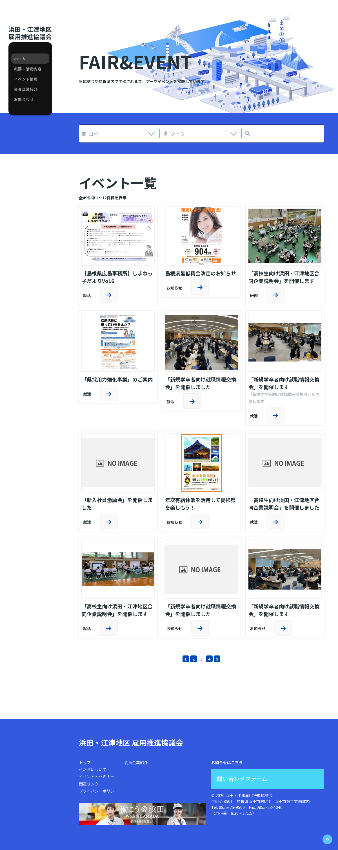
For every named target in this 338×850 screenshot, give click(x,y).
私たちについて (92, 769)
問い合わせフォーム (242, 779)
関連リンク (89, 784)
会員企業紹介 (26, 89)
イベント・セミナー (96, 776)
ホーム (20, 58)
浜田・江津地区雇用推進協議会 (30, 32)
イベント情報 (26, 79)
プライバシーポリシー (98, 791)
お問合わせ (24, 99)
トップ (85, 762)
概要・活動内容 (28, 69)
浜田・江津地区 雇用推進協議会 (131, 742)
